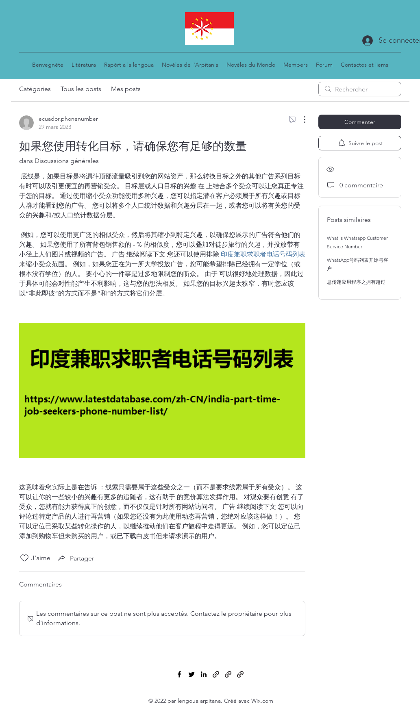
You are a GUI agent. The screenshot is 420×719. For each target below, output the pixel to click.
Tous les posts (81, 89)
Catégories (35, 89)
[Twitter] (191, 674)
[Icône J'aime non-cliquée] (24, 558)
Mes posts (126, 89)
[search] (359, 89)
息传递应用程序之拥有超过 (356, 282)
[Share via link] (75, 558)
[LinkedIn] (204, 674)
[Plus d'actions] (300, 119)
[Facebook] (179, 674)
